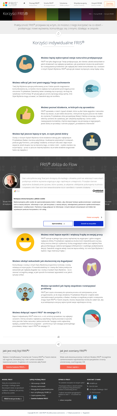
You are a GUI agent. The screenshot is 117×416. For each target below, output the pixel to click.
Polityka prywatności (74, 413)
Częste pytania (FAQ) (38, 395)
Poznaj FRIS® (98, 14)
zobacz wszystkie (65, 400)
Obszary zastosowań (38, 386)
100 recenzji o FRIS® (38, 383)
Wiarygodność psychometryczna (42, 389)
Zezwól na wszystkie (88, 223)
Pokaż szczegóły (93, 217)
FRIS (90, 14)
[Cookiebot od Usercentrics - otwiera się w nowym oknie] (94, 191)
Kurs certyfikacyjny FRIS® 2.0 (41, 392)
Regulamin (86, 413)
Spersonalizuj (58, 223)
